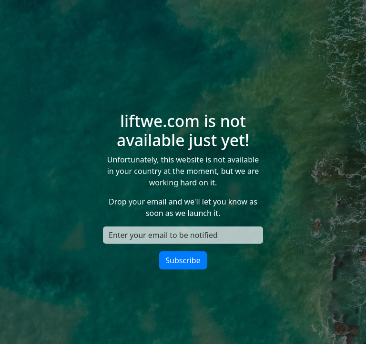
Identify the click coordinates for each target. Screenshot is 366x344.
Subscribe (182, 260)
